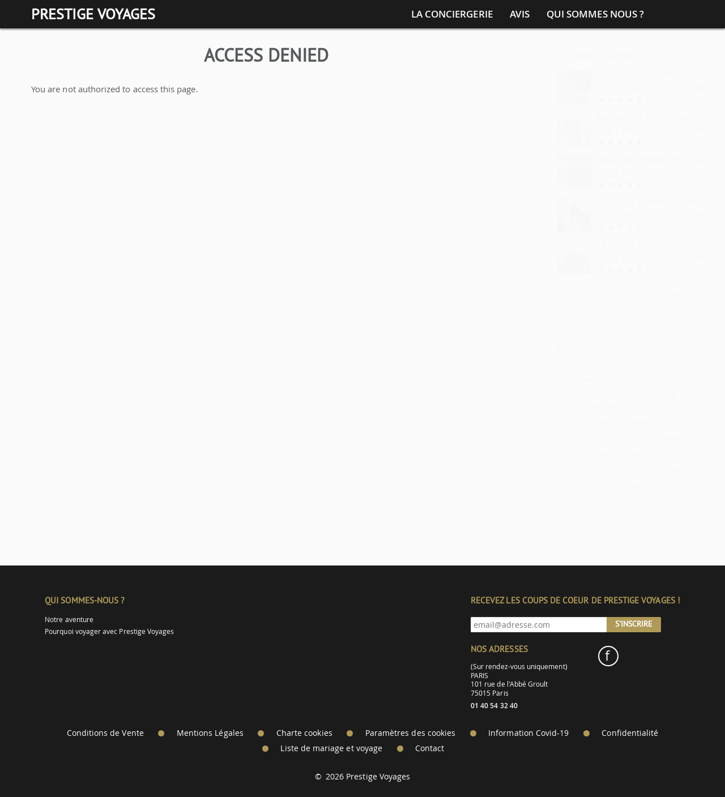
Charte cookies (304, 733)
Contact (429, 748)
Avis (520, 14)
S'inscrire (633, 624)
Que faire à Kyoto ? (623, 469)
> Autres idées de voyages (606, 292)
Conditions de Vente (105, 733)
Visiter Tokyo (595, 484)
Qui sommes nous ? (595, 14)
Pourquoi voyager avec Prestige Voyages (109, 631)
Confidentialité (630, 733)
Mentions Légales (210, 733)
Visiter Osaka (596, 422)
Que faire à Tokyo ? (623, 500)
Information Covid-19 (528, 733)
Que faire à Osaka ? (624, 437)
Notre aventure (69, 619)
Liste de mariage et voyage (331, 748)
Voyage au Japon (562, 364)
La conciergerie (452, 14)
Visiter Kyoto (595, 453)
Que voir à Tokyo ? (621, 516)
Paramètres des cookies (410, 733)
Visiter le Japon (570, 379)
